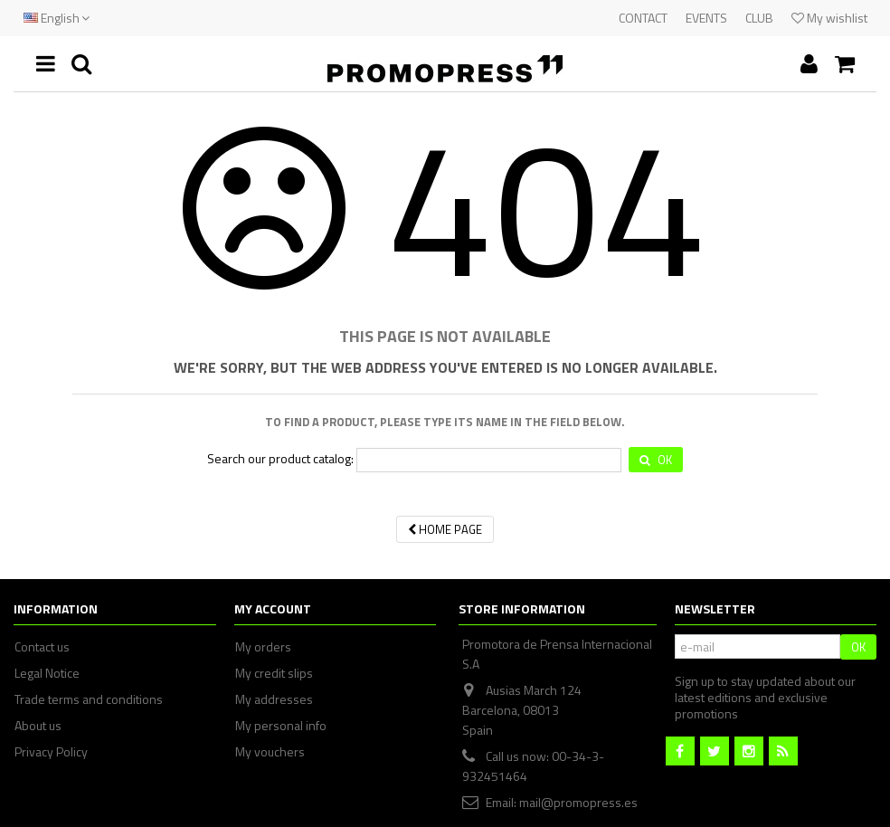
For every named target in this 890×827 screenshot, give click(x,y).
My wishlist (829, 17)
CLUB (759, 17)
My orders (263, 647)
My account (272, 608)
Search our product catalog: (280, 459)
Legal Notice (47, 673)
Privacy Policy (51, 752)
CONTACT (643, 17)
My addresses (274, 699)
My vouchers (270, 752)
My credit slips (274, 673)
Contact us (42, 647)
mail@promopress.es (578, 802)
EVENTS (706, 17)
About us (38, 726)
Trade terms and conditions (88, 699)
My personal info (281, 726)
